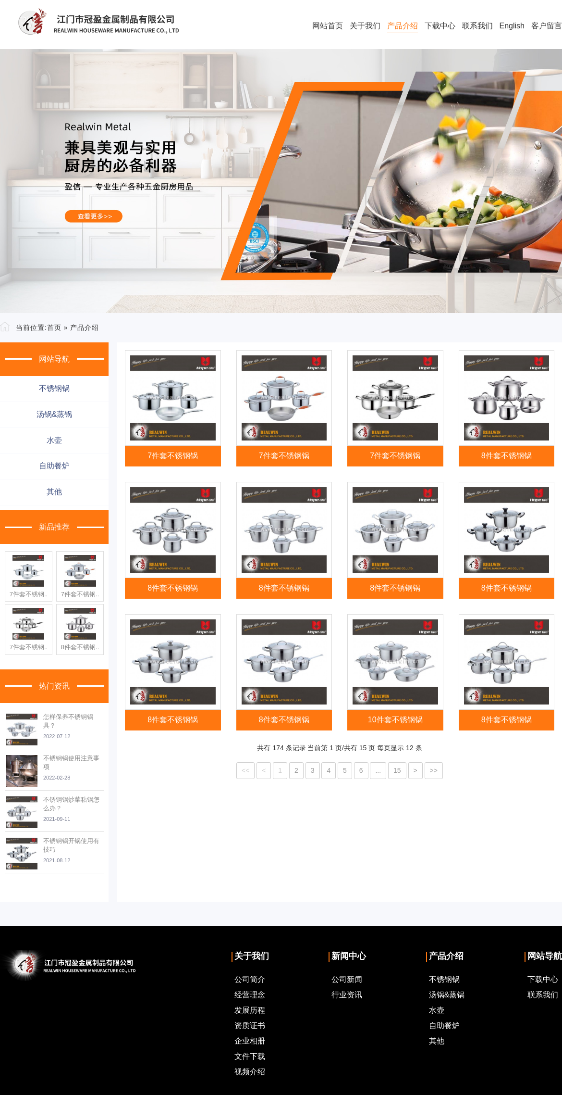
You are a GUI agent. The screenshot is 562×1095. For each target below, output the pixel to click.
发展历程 (249, 1010)
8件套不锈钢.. (80, 647)
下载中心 (440, 26)
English (512, 26)
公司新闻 (346, 979)
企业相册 (249, 1041)
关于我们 (365, 26)
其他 (54, 492)
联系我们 (477, 26)
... (378, 770)
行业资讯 (346, 995)
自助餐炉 (54, 466)
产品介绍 (402, 26)
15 (397, 770)
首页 (54, 327)
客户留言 (546, 26)
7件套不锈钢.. (29, 594)
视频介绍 (249, 1072)
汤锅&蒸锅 (55, 414)
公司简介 (249, 979)
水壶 (54, 440)
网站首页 (327, 26)
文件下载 (249, 1056)
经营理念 (249, 995)
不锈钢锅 (54, 388)
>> (434, 770)
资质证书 (249, 1025)
